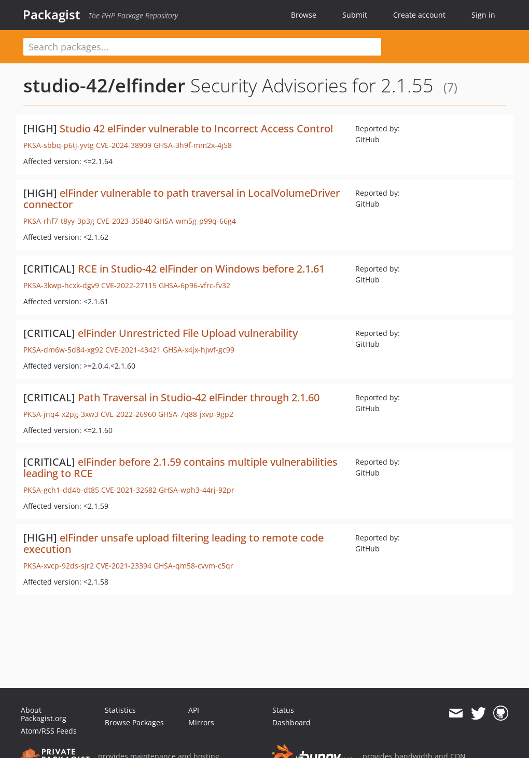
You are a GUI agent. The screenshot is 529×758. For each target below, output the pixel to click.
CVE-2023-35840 (124, 221)
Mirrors (201, 722)
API (193, 710)
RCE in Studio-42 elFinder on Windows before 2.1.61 (201, 269)
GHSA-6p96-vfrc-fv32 (194, 285)
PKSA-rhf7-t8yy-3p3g (58, 221)
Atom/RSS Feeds (49, 731)
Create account (419, 15)
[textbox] (202, 47)
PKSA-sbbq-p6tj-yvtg (58, 145)
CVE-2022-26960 (128, 414)
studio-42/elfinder (104, 85)
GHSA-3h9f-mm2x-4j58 (193, 145)
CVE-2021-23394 (123, 566)
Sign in (483, 15)
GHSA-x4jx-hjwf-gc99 (198, 350)
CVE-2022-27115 (129, 285)
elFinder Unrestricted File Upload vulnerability (188, 333)
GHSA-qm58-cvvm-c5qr (193, 566)
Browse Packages (134, 722)
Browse (303, 15)
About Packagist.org (43, 714)
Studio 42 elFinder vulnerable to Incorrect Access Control (196, 128)
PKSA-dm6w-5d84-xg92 (63, 350)
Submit (354, 15)
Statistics (120, 710)
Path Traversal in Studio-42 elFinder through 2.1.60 (198, 397)
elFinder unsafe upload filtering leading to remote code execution (173, 543)
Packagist (51, 14)
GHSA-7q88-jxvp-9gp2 (195, 414)
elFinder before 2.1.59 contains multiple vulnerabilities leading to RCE (180, 467)
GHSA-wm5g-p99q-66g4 (195, 221)
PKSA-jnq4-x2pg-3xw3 (61, 414)
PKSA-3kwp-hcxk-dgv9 (61, 285)
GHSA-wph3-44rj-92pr (196, 490)
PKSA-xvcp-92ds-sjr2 (58, 566)
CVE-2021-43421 (133, 350)
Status (283, 710)
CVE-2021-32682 (129, 490)
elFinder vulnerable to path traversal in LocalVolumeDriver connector (181, 198)
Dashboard (291, 722)
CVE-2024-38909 (123, 145)
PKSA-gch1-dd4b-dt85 (61, 490)
